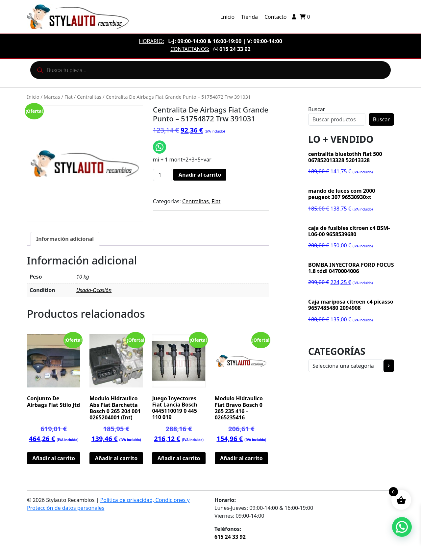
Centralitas (89, 96)
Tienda (249, 16)
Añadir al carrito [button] (53, 458)
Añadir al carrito (200, 174)
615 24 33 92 (232, 49)
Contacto (275, 16)
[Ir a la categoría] (389, 366)
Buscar (316, 109)
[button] (402, 527)
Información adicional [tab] (65, 238)
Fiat (68, 96)
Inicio (228, 16)
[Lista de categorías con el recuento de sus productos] (346, 366)
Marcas (52, 96)
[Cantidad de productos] (162, 175)
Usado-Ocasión (93, 290)
